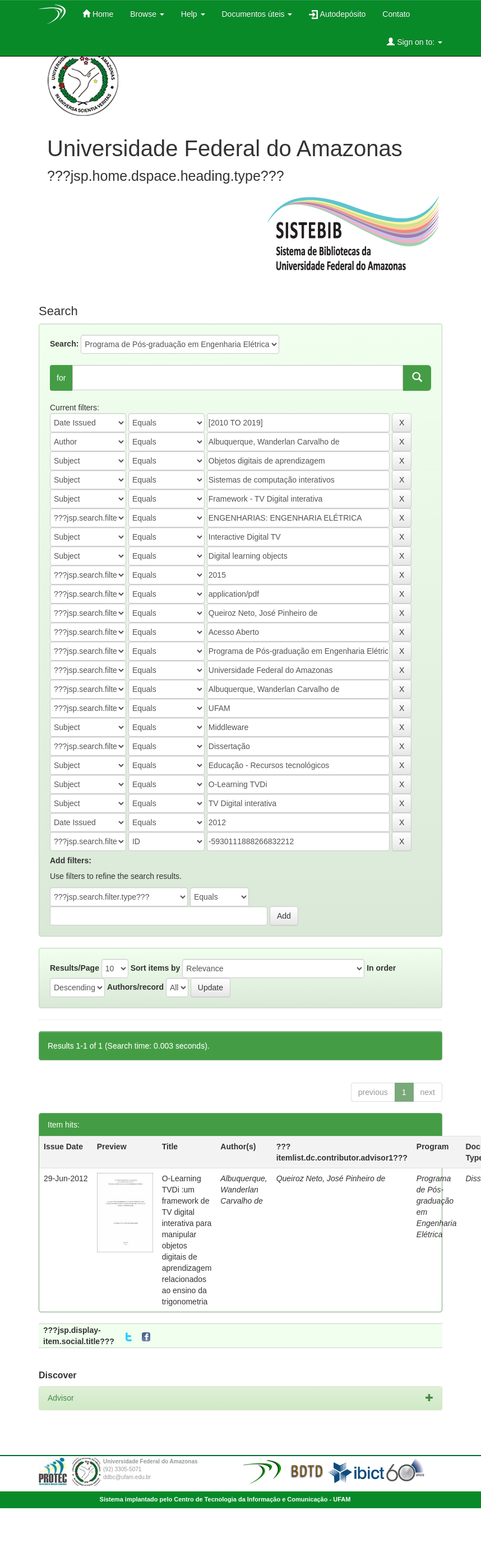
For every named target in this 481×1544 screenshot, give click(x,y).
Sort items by (156, 967)
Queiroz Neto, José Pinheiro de (331, 1178)
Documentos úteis (257, 14)
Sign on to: (414, 41)
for (61, 377)
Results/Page (74, 967)
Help (193, 14)
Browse (147, 14)
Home (97, 13)
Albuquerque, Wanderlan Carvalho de (243, 1189)
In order (381, 967)
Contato (396, 14)
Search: (64, 343)
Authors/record (135, 986)
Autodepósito (337, 14)
